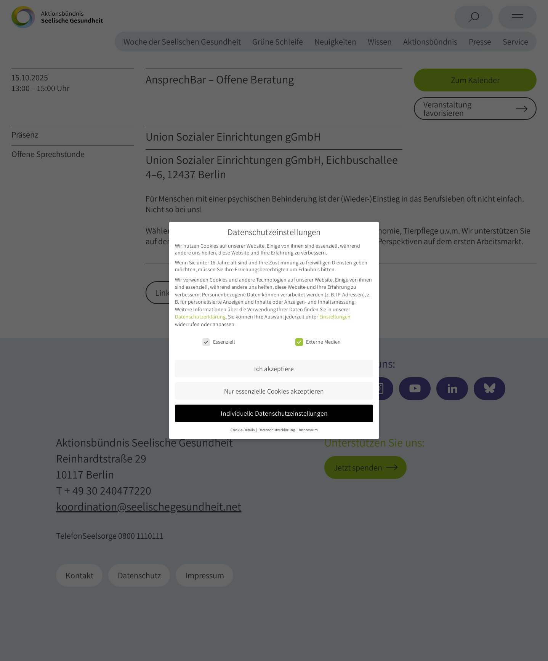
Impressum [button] (308, 429)
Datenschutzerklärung (200, 316)
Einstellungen (335, 316)
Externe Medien (318, 341)
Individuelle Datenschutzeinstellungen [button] (274, 413)
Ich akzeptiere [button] (274, 368)
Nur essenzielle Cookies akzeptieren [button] (274, 391)
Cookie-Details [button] (243, 429)
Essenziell (218, 341)
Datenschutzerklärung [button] (277, 429)
